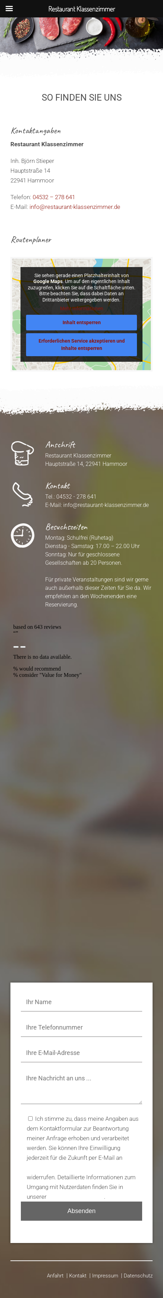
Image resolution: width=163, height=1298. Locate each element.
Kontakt (78, 1276)
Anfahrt (55, 1276)
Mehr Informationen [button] (81, 308)
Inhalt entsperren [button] (82, 322)
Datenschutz (138, 1276)
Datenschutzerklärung (76, 1196)
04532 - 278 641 (76, 496)
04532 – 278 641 (54, 197)
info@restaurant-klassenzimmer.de (75, 206)
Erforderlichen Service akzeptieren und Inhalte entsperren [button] (82, 344)
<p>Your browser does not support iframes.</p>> (81, 678)
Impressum (105, 1276)
